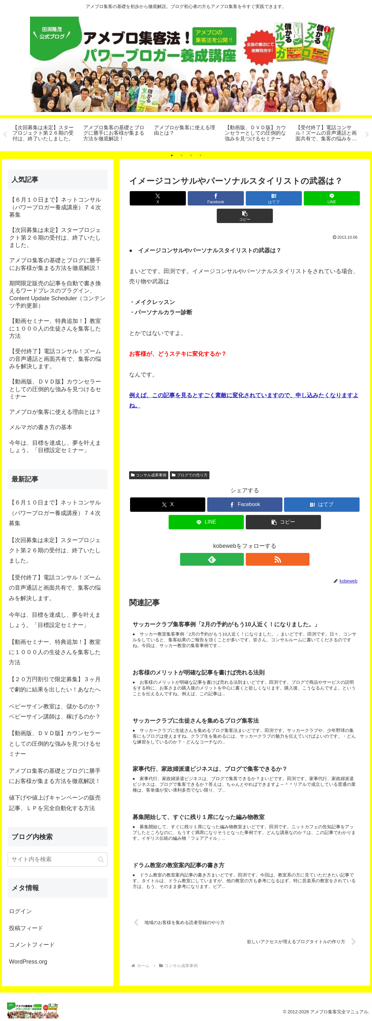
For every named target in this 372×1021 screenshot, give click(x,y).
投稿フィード (26, 928)
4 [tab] (200, 155)
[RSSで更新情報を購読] (252, 541)
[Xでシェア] (167, 198)
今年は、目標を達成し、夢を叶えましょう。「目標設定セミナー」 (55, 620)
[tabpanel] (44, 133)
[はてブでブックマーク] (244, 198)
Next (367, 134)
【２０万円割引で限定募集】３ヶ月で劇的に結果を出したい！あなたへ (55, 684)
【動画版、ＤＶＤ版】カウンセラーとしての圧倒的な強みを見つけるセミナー (55, 743)
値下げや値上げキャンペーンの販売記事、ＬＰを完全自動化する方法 (55, 802)
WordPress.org (28, 961)
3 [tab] (191, 155)
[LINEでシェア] (283, 198)
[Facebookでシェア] (205, 198)
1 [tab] (172, 155)
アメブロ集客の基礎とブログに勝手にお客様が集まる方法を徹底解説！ (55, 776)
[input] (57, 859)
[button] (322, 198)
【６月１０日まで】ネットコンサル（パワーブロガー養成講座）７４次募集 (55, 512)
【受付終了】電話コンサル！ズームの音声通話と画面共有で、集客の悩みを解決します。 (55, 587)
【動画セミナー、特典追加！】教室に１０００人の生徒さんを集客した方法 (55, 652)
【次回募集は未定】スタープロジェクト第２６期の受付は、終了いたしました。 (55, 550)
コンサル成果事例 (149, 457)
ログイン (20, 911)
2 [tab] (181, 155)
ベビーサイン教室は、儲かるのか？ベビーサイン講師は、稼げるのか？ (55, 711)
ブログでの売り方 (190, 457)
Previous (5, 134)
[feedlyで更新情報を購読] (237, 541)
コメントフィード (32, 945)
